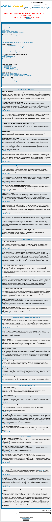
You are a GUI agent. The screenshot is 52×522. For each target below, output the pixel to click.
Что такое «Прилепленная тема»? (9, 60)
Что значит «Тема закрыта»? (8, 62)
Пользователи (35, 7)
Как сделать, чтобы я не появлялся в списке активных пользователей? (17, 29)
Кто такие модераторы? (7, 66)
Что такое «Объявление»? (7, 59)
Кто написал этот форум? (7, 78)
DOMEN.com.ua (37, 5)
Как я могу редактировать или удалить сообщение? (13, 46)
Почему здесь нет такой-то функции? (10, 79)
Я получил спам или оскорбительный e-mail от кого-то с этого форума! (17, 75)
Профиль (26, 8)
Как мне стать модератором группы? (10, 69)
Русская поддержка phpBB (26, 518)
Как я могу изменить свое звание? (9, 41)
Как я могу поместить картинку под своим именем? (13, 40)
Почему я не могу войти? (7, 25)
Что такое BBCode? (6, 55)
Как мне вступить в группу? (8, 68)
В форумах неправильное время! (9, 36)
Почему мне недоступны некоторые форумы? (11, 51)
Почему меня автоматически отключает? (10, 28)
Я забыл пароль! (5, 30)
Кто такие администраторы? (8, 65)
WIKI (28, 18)
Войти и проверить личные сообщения (38, 8)
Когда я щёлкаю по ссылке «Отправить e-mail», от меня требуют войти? (17, 42)
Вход (48, 8)
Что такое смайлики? (6, 57)
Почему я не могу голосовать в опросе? (10, 52)
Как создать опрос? (6, 48)
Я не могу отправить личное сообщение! (10, 73)
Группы (41, 7)
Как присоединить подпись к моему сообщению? (12, 47)
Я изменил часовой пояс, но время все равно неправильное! (15, 37)
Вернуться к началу (6, 99)
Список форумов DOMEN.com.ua (8, 20)
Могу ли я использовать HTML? (8, 56)
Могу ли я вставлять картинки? (8, 58)
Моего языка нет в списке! (7, 39)
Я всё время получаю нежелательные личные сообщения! (14, 74)
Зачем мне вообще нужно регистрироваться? (11, 27)
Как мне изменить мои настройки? (9, 35)
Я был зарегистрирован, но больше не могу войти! (13, 32)
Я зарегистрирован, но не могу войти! (10, 31)
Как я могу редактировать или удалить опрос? (12, 50)
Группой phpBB (42, 470)
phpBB (24, 517)
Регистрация (47, 7)
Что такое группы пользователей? (9, 67)
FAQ (25, 7)
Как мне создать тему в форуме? (9, 45)
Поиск (29, 7)
